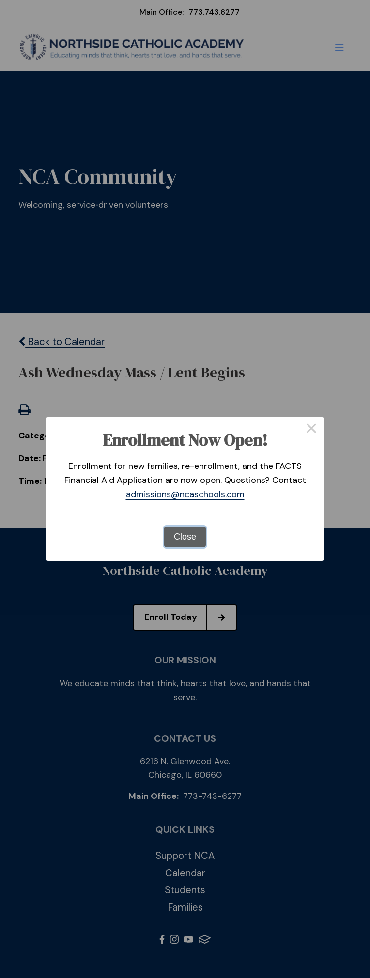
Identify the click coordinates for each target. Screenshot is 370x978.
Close (185, 537)
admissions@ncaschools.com (185, 494)
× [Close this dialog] (311, 430)
